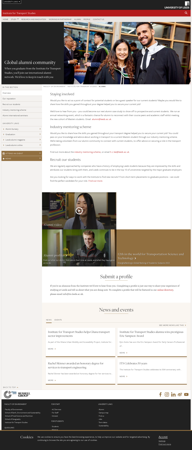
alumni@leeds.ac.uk (101, 119)
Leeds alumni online (13, 145)
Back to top (9, 391)
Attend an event (13, 153)
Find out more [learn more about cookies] (165, 444)
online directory (165, 289)
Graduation (9, 134)
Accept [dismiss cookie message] (163, 436)
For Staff (55, 416)
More (79, 210)
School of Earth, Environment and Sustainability (22, 416)
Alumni (77, 19)
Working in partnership (60, 19)
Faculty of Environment (54, 86)
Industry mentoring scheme (14, 109)
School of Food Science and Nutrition (19, 419)
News (7, 158)
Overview (7, 92)
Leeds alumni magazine (14, 139)
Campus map (103, 416)
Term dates (103, 426)
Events (58, 319)
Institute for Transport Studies (19, 13)
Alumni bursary (10, 128)
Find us (101, 419)
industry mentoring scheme (87, 152)
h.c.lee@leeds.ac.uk (119, 152)
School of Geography (13, 423)
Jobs (100, 423)
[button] (186, 13)
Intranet (55, 419)
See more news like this (171, 325)
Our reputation (9, 98)
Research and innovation (33, 19)
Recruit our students (11, 104)
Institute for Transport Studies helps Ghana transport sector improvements (79, 334)
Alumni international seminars (15, 115)
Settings (162, 440)
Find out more (95, 180)
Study (13, 19)
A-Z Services (56, 413)
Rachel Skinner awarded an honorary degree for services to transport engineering (75, 365)
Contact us (98, 19)
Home (5, 19)
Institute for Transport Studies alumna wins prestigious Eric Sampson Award (151, 334)
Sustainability (104, 429)
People (87, 19)
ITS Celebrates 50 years (133, 363)
